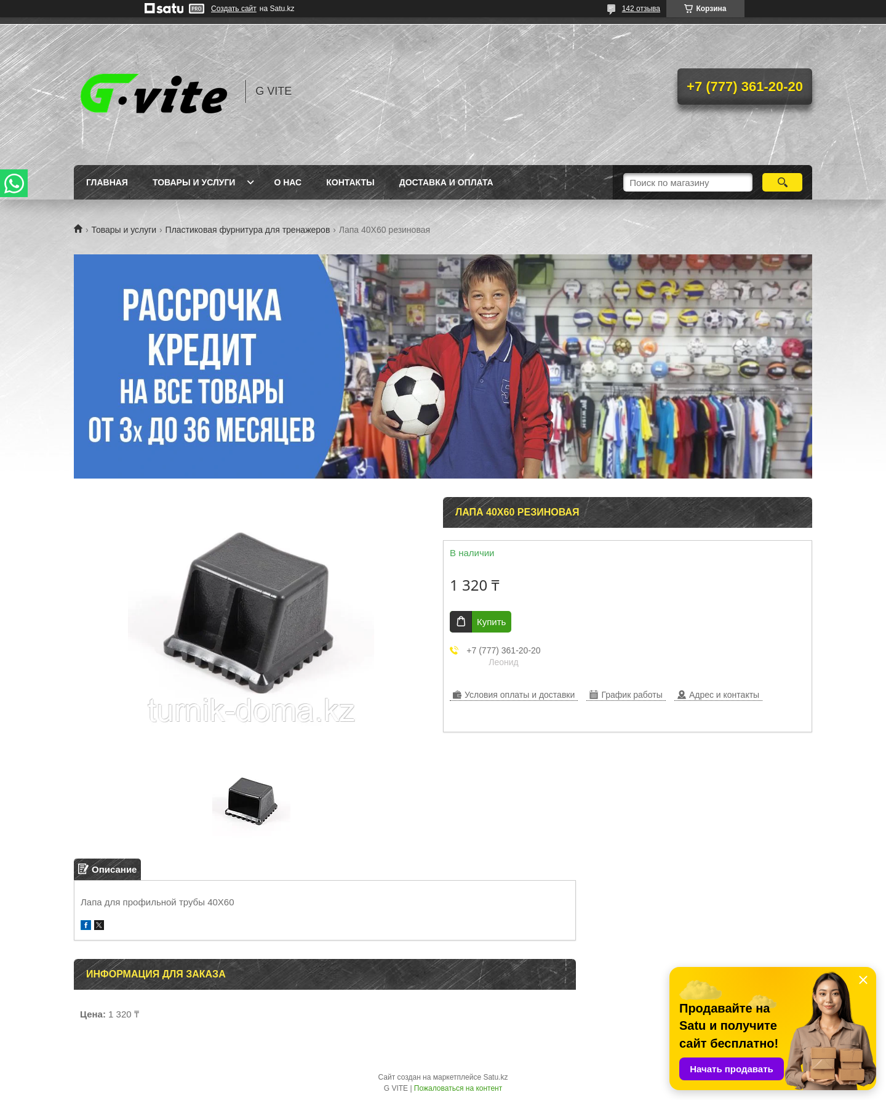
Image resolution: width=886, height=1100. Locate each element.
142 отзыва (641, 8)
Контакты (350, 182)
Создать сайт (234, 8)
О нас (287, 182)
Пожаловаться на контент (458, 1088)
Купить (491, 622)
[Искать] (782, 182)
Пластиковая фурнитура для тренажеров (248, 230)
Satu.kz (495, 1077)
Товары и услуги (194, 182)
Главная (107, 182)
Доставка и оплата (446, 182)
